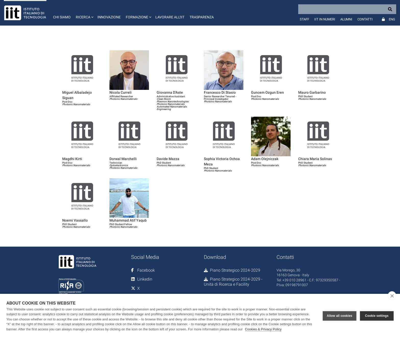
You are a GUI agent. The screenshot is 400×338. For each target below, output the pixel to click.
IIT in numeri (324, 19)
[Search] (347, 9)
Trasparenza (202, 17)
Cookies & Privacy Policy (263, 329)
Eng (392, 19)
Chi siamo (62, 17)
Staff (304, 19)
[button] (84, 13)
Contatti (365, 19)
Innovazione (109, 17)
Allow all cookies (339, 316)
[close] (392, 295)
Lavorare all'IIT (169, 17)
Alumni (346, 19)
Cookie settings (377, 316)
